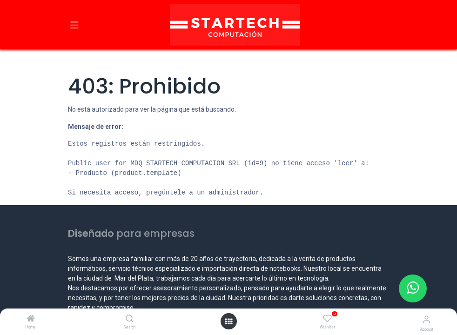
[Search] (129, 319)
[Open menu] (228, 321)
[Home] (31, 319)
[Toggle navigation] (74, 25)
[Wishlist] (327, 318)
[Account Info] (426, 319)
